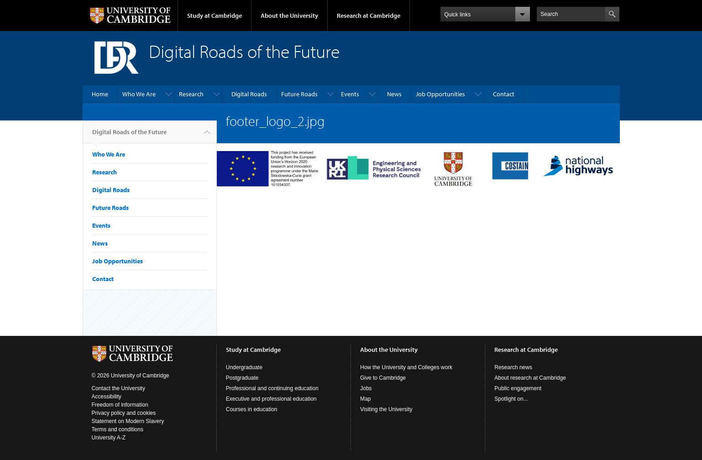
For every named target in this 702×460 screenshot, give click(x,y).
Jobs (366, 388)
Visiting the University (386, 409)
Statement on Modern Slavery (128, 421)
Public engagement (517, 388)
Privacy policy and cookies (124, 413)
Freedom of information (120, 405)
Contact (503, 94)
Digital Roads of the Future (129, 135)
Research (191, 94)
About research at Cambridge (530, 378)
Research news (513, 367)
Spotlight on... (511, 399)
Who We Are (139, 94)
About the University (289, 15)
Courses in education (252, 409)
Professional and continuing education (272, 388)
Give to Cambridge (383, 378)
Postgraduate (242, 378)
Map (365, 399)
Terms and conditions (117, 429)
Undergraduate (244, 367)
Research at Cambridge (368, 15)
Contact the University (118, 388)
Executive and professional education (271, 399)
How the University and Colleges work (406, 367)
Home (100, 94)
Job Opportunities (440, 94)
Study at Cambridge (214, 15)
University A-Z (109, 437)
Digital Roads (249, 94)
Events (350, 94)
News (394, 94)
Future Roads (299, 94)
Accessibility (106, 396)
